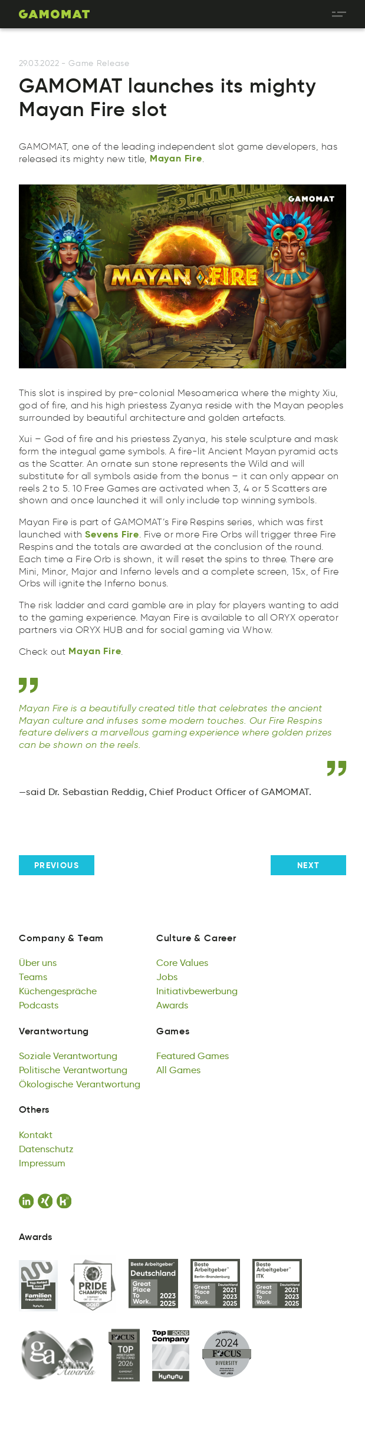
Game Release (98, 63)
